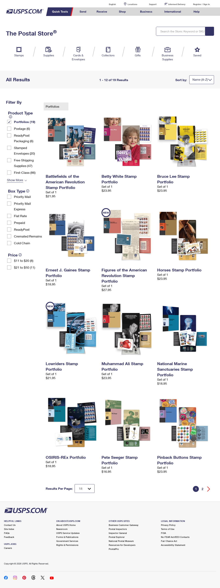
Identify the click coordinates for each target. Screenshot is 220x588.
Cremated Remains (28, 236)
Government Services (67, 541)
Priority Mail (22, 197)
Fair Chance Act (169, 541)
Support (153, 4)
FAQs (7, 533)
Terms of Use (167, 529)
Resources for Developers (122, 545)
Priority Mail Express (22, 206)
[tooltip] (10, 116)
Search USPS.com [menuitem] (212, 11)
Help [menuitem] (196, 11)
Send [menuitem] (83, 11)
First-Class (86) (25, 172)
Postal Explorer (117, 537)
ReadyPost (22, 229)
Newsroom (62, 529)
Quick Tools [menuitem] (60, 11)
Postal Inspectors (118, 529)
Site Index (9, 529)
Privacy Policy (168, 525)
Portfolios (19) (24, 122)
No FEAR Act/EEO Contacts (175, 537)
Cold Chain (22, 243)
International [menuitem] (172, 11)
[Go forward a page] (208, 489)
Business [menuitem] (146, 11)
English (108, 4)
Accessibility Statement (173, 545)
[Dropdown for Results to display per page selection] (85, 488)
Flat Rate (20, 216)
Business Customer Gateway (123, 525)
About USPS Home (66, 525)
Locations (132, 4)
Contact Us (10, 525)
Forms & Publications (67, 537)
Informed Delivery (176, 4)
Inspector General (118, 533)
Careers (8, 548)
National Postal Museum (121, 541)
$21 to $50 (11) (24, 267)
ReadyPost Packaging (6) (23, 138)
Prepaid (19, 222)
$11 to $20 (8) (23, 260)
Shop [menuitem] (122, 11)
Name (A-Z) (200, 79)
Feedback (9, 537)
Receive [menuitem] (102, 11)
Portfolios (53, 106)
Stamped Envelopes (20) (24, 150)
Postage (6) (22, 128)
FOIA (163, 533)
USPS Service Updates (68, 533)
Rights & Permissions (67, 545)
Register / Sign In (201, 4)
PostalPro (114, 549)
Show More (15, 180)
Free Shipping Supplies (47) (24, 163)
